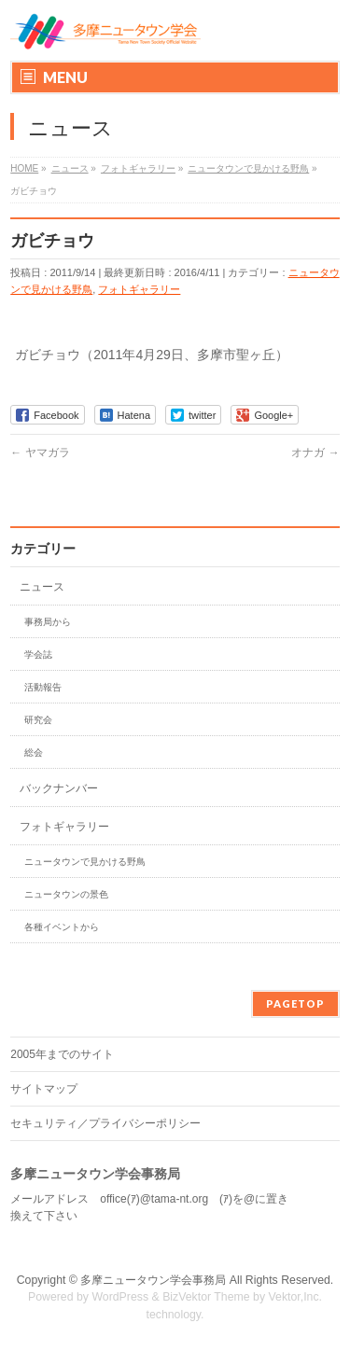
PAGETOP (295, 1003)
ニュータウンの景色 (66, 894)
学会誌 (38, 654)
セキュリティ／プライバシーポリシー (105, 1123)
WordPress (119, 1296)
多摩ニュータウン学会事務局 (153, 1280)
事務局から (47, 622)
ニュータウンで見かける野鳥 (85, 862)
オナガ (315, 452)
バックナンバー (59, 788)
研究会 (38, 720)
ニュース (42, 586)
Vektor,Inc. (296, 1296)
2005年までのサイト (62, 1054)
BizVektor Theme (206, 1296)
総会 (33, 752)
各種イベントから (61, 927)
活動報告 (43, 687)
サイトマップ (43, 1088)
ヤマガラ (39, 452)
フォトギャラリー (139, 289)
